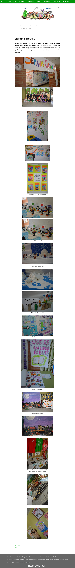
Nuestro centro (12, 1)
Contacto (66, 1)
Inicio (2, 1)
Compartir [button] (17, 545)
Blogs (39, 1)
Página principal (26, 28)
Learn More (34, 566)
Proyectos (31, 1)
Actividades (47, 1)
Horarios (22, 1)
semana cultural (22, 547)
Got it (44, 566)
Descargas (57, 1)
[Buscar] (59, 7)
